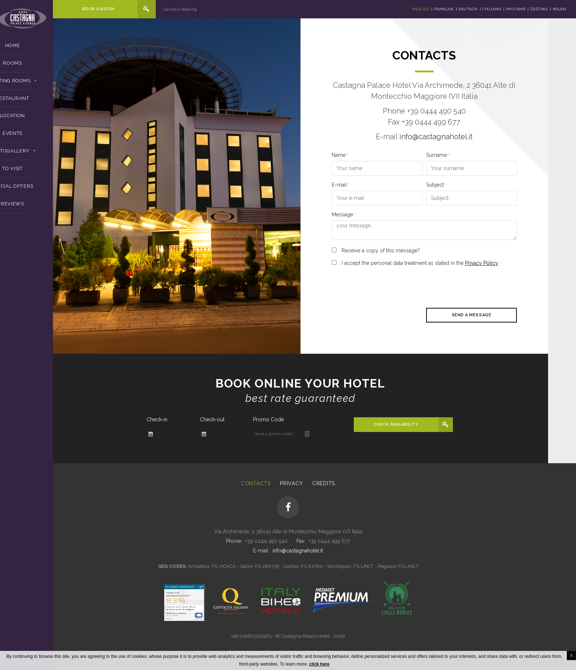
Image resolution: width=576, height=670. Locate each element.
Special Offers (40, 189)
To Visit (40, 172)
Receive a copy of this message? (409, 250)
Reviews (40, 207)
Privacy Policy (509, 263)
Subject (464, 185)
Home (40, 49)
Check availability (424, 424)
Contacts (256, 483)
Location (40, 119)
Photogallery (37, 154)
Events (40, 137)
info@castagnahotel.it (464, 136)
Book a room (123, 9)
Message (372, 214)
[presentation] (415, 286)
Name (368, 155)
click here (319, 664)
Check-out (240, 419)
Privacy (291, 483)
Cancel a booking (208, 9)
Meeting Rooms (37, 84)
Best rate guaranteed (328, 398)
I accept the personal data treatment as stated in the (449, 263)
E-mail (369, 185)
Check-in (184, 419)
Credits (323, 483)
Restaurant (40, 101)
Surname (466, 155)
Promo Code (296, 419)
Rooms (40, 66)
